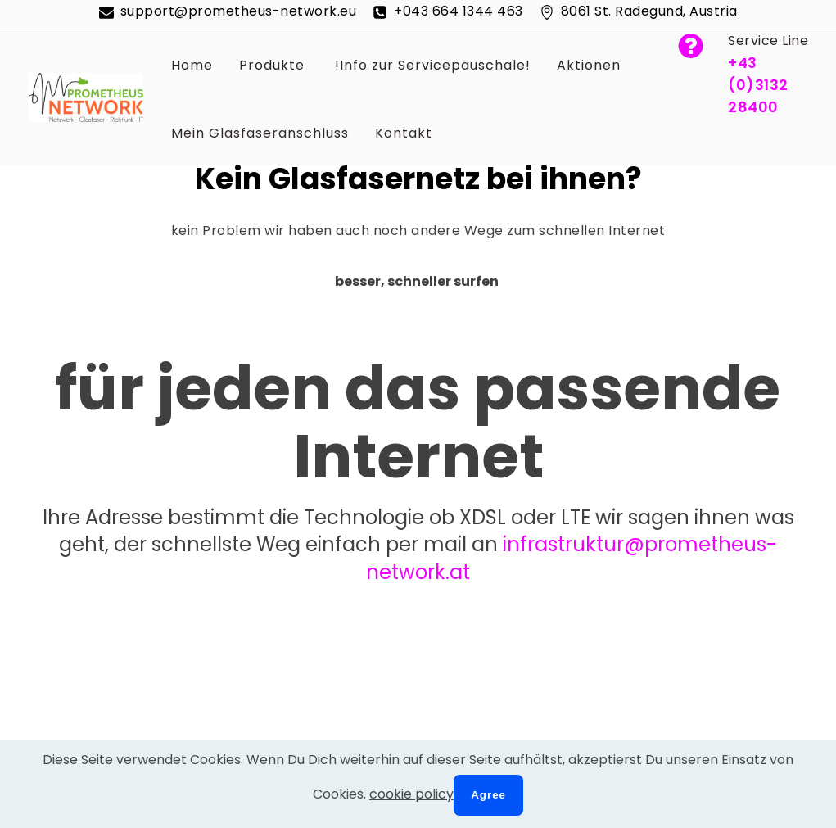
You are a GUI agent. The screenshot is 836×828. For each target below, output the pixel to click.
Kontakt (403, 133)
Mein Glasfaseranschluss (260, 133)
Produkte (272, 65)
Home (192, 65)
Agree (488, 795)
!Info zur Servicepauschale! (431, 65)
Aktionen (589, 65)
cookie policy (411, 794)
